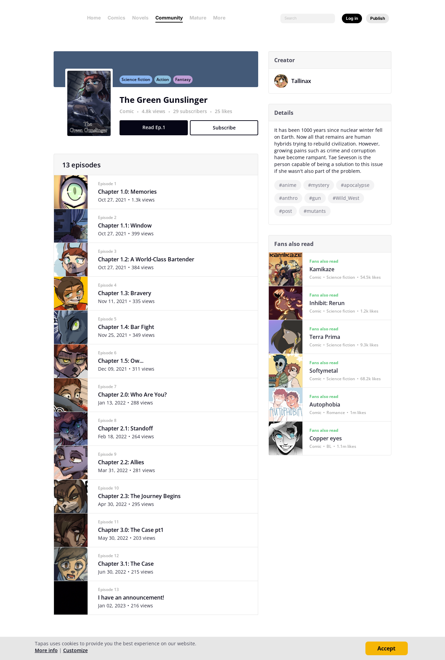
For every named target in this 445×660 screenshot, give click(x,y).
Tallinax (304, 81)
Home (94, 17)
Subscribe (226, 131)
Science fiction (138, 83)
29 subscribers (193, 115)
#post (288, 211)
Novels (140, 17)
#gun (318, 198)
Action (165, 83)
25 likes (226, 115)
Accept (386, 648)
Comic (129, 115)
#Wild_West (348, 198)
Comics (116, 17)
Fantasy (185, 83)
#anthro (291, 198)
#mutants (317, 211)
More (221, 17)
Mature (198, 17)
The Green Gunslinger (166, 103)
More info (46, 650)
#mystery (321, 185)
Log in (352, 18)
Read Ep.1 (156, 131)
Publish (377, 18)
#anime (290, 185)
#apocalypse (358, 185)
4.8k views (156, 115)
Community (169, 17)
